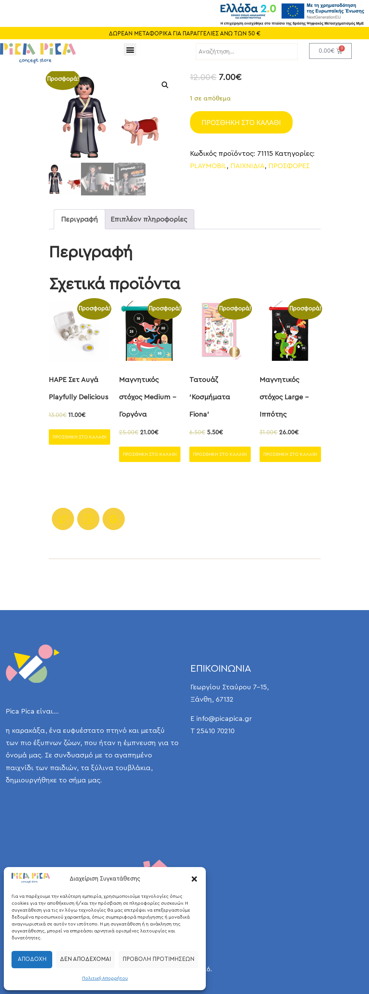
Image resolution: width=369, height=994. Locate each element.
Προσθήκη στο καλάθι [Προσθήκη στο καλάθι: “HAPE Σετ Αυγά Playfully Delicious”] (79, 437)
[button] (194, 879)
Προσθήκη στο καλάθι (241, 122)
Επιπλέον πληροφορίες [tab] (149, 219)
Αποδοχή (32, 959)
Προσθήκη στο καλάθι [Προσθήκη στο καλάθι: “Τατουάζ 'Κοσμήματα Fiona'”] (220, 454)
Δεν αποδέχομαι (85, 959)
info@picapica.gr (224, 718)
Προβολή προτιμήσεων (158, 959)
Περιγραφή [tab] (79, 219)
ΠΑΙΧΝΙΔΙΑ (247, 165)
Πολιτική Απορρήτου (105, 978)
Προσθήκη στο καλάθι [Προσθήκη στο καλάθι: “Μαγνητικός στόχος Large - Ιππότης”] (290, 454)
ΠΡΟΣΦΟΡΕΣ (289, 165)
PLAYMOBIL (208, 165)
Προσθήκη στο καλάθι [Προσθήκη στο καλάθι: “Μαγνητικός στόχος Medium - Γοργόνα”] (150, 454)
